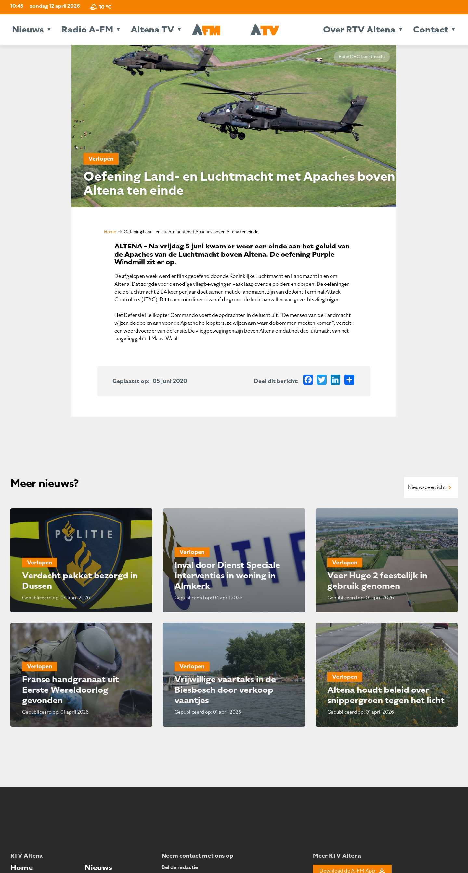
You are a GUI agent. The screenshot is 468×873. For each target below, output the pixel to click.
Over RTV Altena (359, 29)
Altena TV (152, 29)
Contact (430, 29)
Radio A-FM (87, 29)
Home (110, 232)
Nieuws (28, 29)
